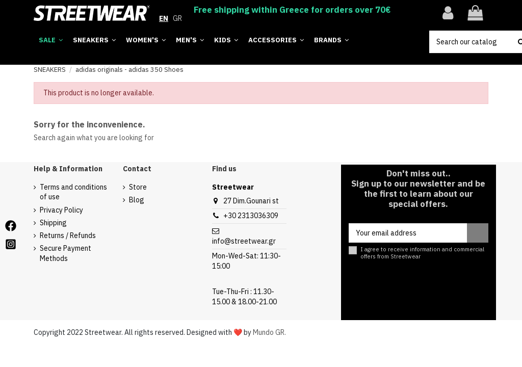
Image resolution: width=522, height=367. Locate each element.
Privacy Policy (61, 210)
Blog (136, 199)
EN (163, 18)
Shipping (53, 222)
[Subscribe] (477, 233)
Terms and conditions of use (73, 192)
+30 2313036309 (250, 215)
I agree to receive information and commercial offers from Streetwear (422, 252)
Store (138, 187)
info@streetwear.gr (244, 241)
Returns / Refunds (68, 235)
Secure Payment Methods (65, 253)
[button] (331, 41)
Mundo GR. (269, 332)
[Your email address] (408, 233)
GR (177, 18)
